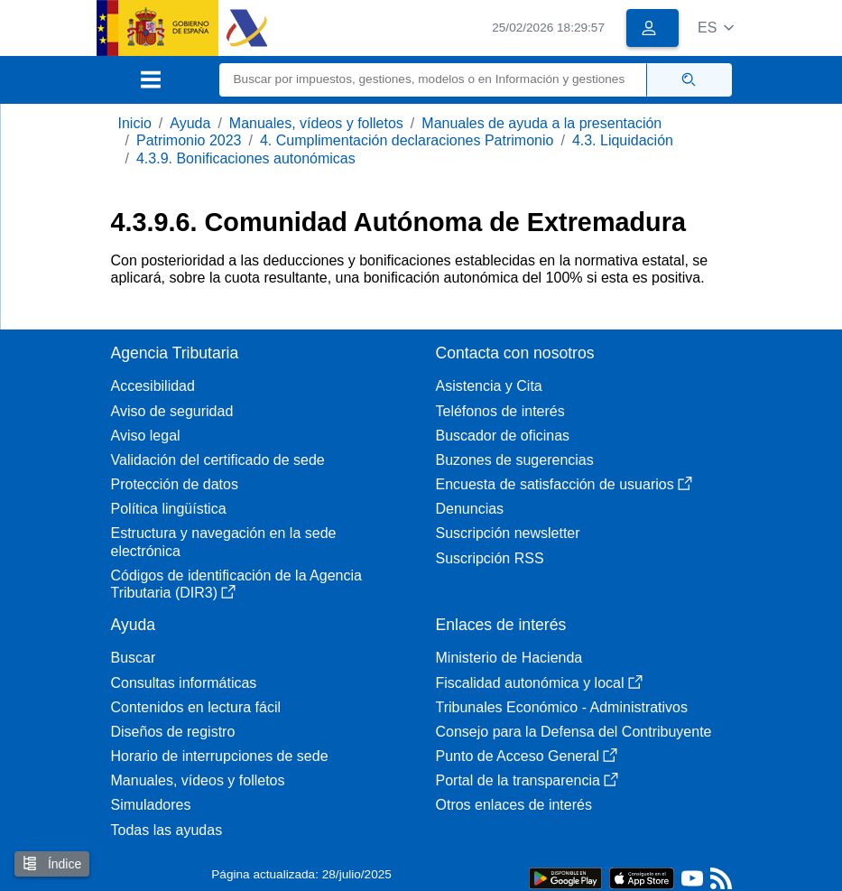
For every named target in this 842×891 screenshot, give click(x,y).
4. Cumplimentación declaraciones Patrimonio (407, 140)
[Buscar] (433, 80)
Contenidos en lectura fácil (196, 707)
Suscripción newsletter (508, 533)
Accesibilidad (153, 386)
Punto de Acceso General (526, 756)
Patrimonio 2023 (189, 140)
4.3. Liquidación (622, 140)
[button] (716, 27)
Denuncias (470, 508)
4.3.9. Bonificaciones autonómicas (246, 158)
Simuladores (151, 804)
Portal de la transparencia (527, 780)
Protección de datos (174, 484)
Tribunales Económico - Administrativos (562, 707)
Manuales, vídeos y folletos (316, 123)
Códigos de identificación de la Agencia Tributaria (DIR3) (236, 584)
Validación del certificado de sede (218, 460)
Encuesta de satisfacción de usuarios (564, 484)
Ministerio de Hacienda (509, 657)
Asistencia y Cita (489, 386)
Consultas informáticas (184, 683)
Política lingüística (169, 508)
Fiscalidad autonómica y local (539, 683)
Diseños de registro (173, 731)
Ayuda (190, 123)
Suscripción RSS (490, 558)
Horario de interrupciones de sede (219, 756)
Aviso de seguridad (172, 411)
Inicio (135, 123)
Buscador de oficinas (503, 435)
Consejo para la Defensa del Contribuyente (574, 731)
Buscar (133, 657)
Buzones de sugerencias (515, 460)
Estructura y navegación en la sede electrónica (224, 541)
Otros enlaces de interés (514, 804)
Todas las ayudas (167, 830)
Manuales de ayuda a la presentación (541, 123)
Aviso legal (145, 435)
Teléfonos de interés (500, 411)
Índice (52, 863)
